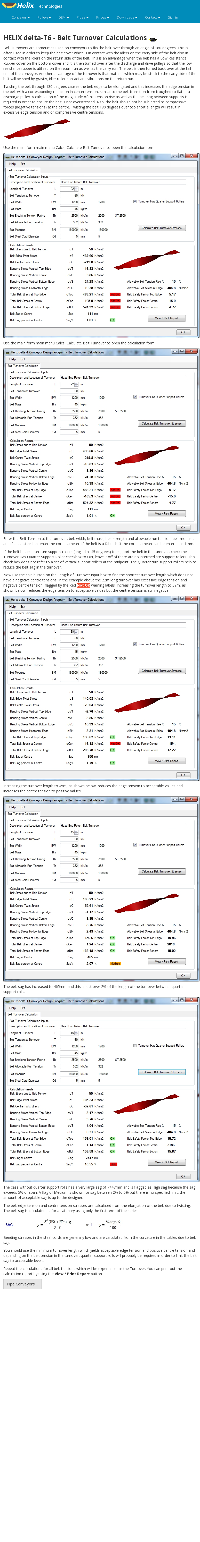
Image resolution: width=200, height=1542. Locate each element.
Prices (102, 17)
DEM (64, 17)
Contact (152, 17)
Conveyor (21, 17)
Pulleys (44, 17)
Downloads (127, 17)
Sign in (173, 17)
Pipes (83, 17)
